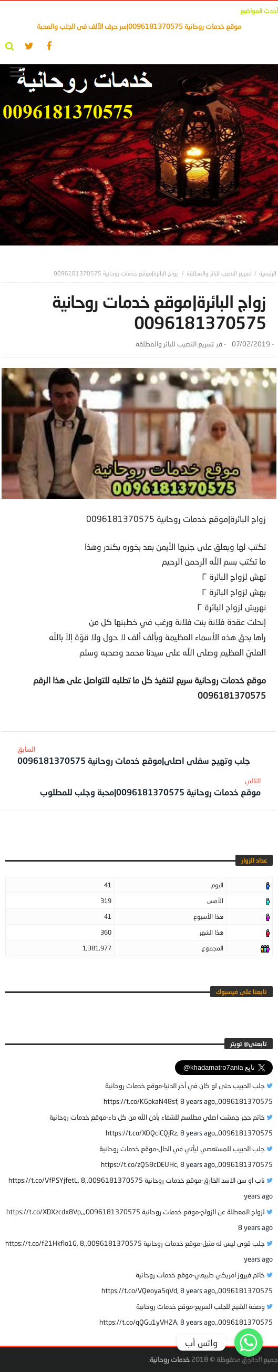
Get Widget (248, 1361)
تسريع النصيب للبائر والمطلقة (219, 273)
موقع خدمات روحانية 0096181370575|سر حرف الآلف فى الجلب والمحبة (139, 26)
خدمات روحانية (170, 1359)
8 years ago (197, 1101)
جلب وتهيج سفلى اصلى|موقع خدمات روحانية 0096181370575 (133, 755)
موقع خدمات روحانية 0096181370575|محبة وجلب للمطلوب (150, 786)
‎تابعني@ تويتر (248, 1044)
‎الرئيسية (267, 273)
